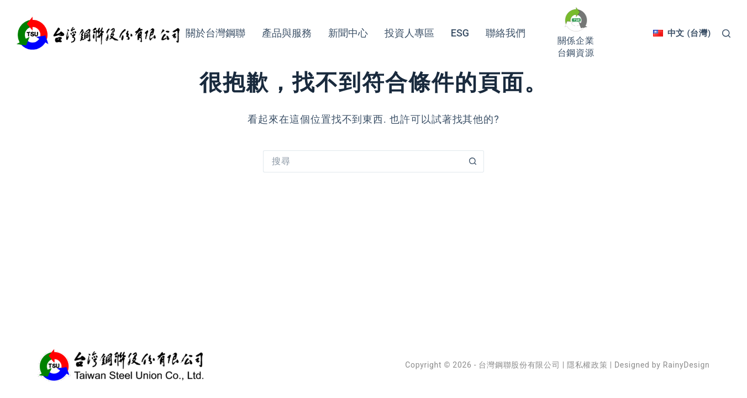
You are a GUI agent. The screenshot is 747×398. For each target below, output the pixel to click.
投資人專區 (409, 33)
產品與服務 (287, 33)
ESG (460, 33)
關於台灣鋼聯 (215, 33)
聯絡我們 (505, 33)
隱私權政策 (587, 364)
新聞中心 (348, 33)
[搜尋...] (362, 161)
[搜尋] (726, 33)
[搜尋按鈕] (473, 161)
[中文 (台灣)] (682, 33)
